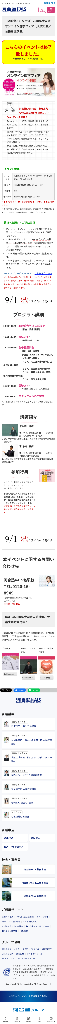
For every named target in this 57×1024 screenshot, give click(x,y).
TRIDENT (35, 949)
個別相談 (42, 11)
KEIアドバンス (8, 958)
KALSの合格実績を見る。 (10, 674)
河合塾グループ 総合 (10, 949)
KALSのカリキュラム (28, 677)
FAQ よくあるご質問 (25, 916)
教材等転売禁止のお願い (12, 926)
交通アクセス (7, 916)
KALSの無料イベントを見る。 (46, 677)
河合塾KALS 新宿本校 (35, 869)
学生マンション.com (26, 958)
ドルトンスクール (34, 953)
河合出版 (20, 953)
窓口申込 (35, 837)
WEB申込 (8, 837)
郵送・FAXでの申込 (13, 846)
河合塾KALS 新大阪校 (35, 895)
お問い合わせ (42, 916)
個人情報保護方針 (9, 931)
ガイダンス (51, 11)
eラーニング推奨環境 (11, 921)
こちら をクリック (43, 273)
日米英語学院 (7, 953)
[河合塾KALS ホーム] (14, 9)
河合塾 (25, 949)
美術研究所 (47, 949)
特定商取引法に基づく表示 (37, 926)
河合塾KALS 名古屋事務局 (35, 882)
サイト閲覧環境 (29, 921)
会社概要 (24, 931)
